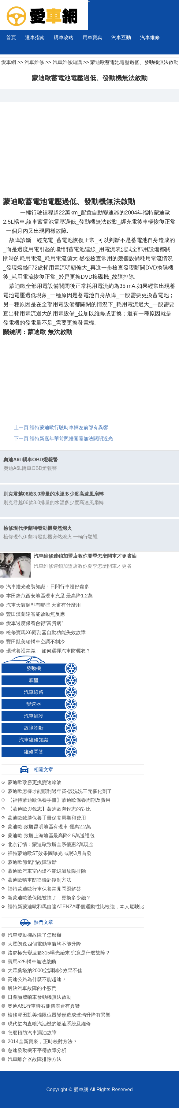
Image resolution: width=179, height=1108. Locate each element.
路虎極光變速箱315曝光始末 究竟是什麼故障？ (59, 952)
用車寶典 (92, 37)
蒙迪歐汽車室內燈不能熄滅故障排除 (47, 871)
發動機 (33, 668)
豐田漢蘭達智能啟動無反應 (35, 614)
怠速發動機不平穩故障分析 (37, 1050)
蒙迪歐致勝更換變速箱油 (35, 782)
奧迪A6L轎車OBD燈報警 (30, 459)
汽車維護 (33, 716)
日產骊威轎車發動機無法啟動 (39, 997)
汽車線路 (33, 692)
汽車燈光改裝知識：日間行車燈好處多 (47, 586)
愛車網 (8, 62)
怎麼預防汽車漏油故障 (32, 1032)
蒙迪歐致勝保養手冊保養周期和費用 (47, 817)
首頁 (11, 37)
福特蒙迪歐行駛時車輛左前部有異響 (69, 427)
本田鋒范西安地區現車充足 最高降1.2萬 (49, 595)
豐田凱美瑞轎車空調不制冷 (35, 641)
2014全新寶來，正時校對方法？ (42, 1041)
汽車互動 (121, 37)
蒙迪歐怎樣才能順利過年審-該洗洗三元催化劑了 (60, 791)
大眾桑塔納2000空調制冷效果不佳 (45, 970)
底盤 (34, 680)
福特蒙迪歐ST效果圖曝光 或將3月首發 (49, 853)
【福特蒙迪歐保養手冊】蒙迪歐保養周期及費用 (59, 800)
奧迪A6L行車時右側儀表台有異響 (44, 1006)
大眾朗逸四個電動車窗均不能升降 (44, 943)
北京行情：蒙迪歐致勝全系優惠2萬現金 (51, 844)
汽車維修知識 (67, 62)
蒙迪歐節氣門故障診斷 (32, 862)
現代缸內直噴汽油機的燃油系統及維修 (49, 1023)
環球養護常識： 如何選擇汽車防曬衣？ (48, 650)
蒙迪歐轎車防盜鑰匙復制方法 (39, 880)
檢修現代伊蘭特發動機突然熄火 (37, 528)
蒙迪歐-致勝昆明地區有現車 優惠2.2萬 (49, 826)
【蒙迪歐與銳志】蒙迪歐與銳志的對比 (49, 809)
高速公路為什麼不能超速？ (37, 979)
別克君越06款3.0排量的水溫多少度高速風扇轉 (53, 493)
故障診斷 (33, 728)
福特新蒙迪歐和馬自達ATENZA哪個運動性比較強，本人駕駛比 (76, 906)
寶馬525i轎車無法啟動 (32, 961)
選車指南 (35, 37)
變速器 (33, 704)
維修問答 (33, 751)
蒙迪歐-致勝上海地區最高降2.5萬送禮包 (51, 835)
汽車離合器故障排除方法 (35, 1059)
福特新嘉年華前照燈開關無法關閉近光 (71, 438)
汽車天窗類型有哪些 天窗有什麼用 (43, 605)
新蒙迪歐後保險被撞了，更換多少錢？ (49, 897)
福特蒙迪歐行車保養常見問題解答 (44, 888)
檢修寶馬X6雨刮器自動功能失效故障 (46, 632)
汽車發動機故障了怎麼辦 (35, 935)
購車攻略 (63, 37)
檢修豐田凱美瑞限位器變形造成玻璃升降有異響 (59, 1014)
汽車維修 (150, 37)
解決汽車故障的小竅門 (32, 988)
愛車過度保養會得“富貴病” (34, 623)
